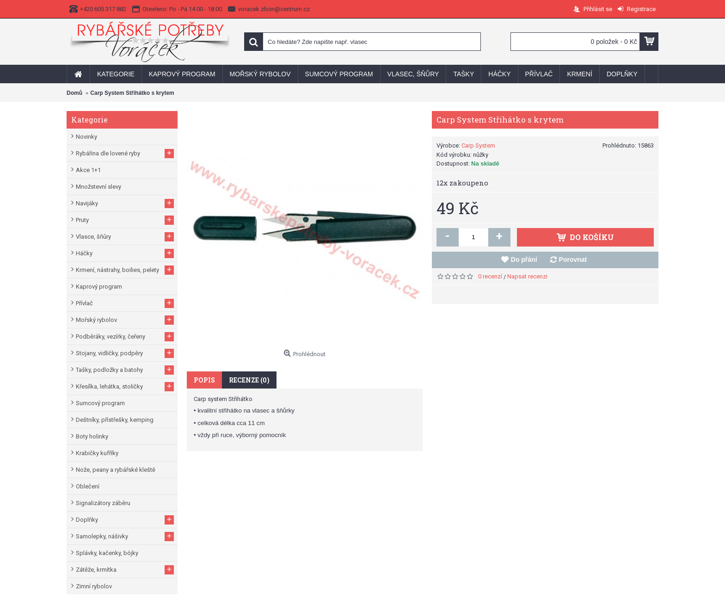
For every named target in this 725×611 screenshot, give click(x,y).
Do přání (524, 259)
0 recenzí (490, 276)
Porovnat (573, 259)
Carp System (478, 145)
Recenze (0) (249, 380)
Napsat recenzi (527, 276)
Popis (204, 380)
